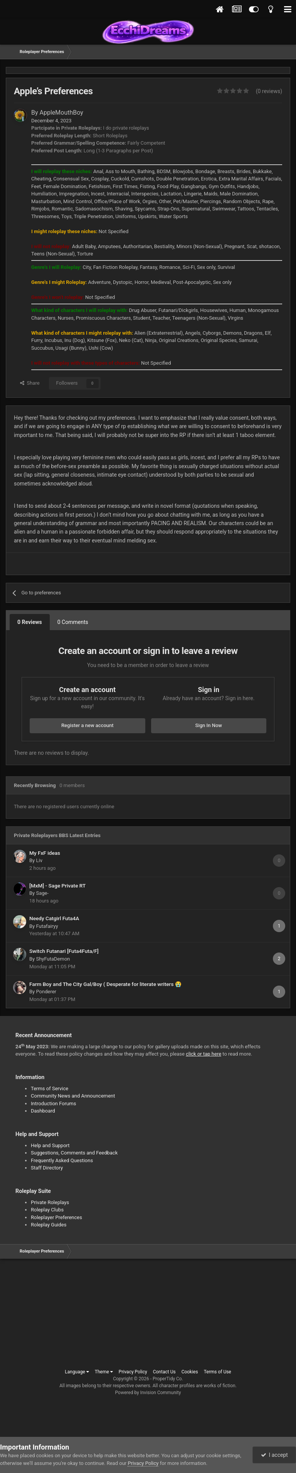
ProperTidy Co (167, 1378)
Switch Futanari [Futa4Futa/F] (64, 951)
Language (77, 1372)
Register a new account (87, 725)
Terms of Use (217, 1372)
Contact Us (164, 1372)
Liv (39, 860)
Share (30, 383)
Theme (104, 1372)
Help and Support (50, 1145)
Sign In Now (208, 725)
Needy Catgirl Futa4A (54, 918)
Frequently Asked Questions (62, 1160)
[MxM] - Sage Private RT (57, 885)
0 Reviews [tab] (29, 622)
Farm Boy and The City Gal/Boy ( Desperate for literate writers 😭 (105, 984)
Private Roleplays (50, 1202)
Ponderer (46, 991)
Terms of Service (49, 1088)
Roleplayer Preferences (56, 1217)
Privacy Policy (133, 1372)
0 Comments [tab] (72, 622)
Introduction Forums (53, 1103)
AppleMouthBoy (61, 112)
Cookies (190, 1372)
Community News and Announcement (73, 1096)
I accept (274, 1455)
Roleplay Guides (48, 1225)
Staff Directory (47, 1168)
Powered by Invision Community (148, 1392)
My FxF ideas (44, 853)
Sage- (42, 893)
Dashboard (43, 1111)
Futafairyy (47, 926)
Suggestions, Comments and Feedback (74, 1153)
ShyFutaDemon (53, 959)
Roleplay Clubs (47, 1210)
